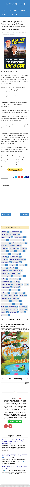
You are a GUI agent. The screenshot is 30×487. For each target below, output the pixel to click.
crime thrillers (4, 291)
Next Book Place (12, 228)
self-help (3, 311)
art (25, 286)
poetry (2, 308)
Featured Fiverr (23, 33)
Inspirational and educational (16, 261)
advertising (17, 286)
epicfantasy (4, 294)
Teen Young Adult (19, 277)
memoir (21, 297)
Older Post (24, 215)
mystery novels (4, 302)
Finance (21, 252)
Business (16, 33)
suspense (3, 313)
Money (6, 34)
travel (22, 313)
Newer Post (5, 215)
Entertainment (13, 250)
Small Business (11, 34)
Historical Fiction (14, 258)
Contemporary (4, 244)
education (15, 291)
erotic (13, 294)
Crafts (2, 247)
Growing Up (15, 255)
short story (12, 311)
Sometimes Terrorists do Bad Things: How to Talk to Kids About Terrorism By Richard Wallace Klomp (14, 443)
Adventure (3, 233)
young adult (4, 316)
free (3, 34)
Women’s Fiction (5, 283)
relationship (12, 308)
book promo (7, 33)
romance (21, 308)
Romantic (12, 269)
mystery (14, 299)
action (15, 283)
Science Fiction (4, 272)
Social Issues (4, 275)
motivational (4, 299)
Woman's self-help (14, 280)
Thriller (3, 280)
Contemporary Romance (18, 244)
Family (22, 250)
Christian (3, 241)
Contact (15, 14)
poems (17, 305)
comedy (16, 288)
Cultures (11, 247)
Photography (12, 266)
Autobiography (4, 236)
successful (22, 311)
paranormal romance (6, 305)
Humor (3, 261)
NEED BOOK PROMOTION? (19, 11)
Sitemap (5, 14)
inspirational (12, 297)
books (12, 33)
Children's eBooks (18, 238)
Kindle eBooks (4, 263)
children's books (5, 288)
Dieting (3, 250)
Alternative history (15, 233)
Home (4, 11)
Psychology (22, 266)
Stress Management (5, 277)
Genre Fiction (4, 255)
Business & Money (5, 238)
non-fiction (15, 302)
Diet (18, 247)
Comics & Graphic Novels (16, 241)
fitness (20, 294)
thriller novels (13, 313)
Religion (3, 269)
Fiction (12, 252)
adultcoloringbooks (5, 286)
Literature (15, 263)
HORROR (3, 258)
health (2, 297)
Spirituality (14, 275)
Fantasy (3, 252)
